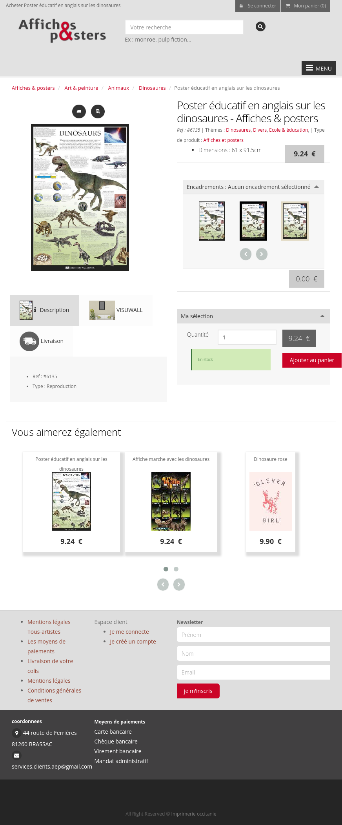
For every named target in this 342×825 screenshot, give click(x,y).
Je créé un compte (133, 641)
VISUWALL (115, 310)
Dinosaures (152, 87)
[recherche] (261, 26)
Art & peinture (81, 87)
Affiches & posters (33, 87)
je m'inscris (198, 690)
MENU (319, 67)
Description (44, 310)
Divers (260, 130)
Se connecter (258, 5)
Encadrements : (249, 186)
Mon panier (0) (306, 5)
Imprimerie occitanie (193, 813)
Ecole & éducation (288, 130)
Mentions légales (49, 680)
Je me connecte (129, 631)
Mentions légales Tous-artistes (49, 626)
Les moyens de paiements (46, 646)
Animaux (118, 87)
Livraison (42, 341)
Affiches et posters (223, 140)
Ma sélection (197, 316)
